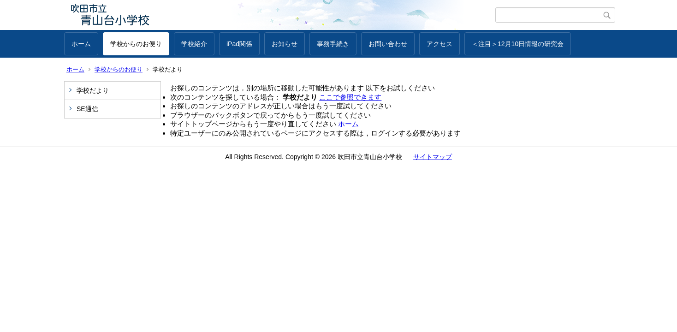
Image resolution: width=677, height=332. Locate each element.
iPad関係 (239, 43)
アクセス (439, 43)
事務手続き (333, 43)
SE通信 (87, 109)
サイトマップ (432, 156)
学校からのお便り (136, 43)
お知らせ (284, 43)
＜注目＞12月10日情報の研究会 (518, 43)
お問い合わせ (387, 43)
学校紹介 (194, 43)
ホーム (81, 43)
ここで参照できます (350, 97)
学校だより (93, 90)
